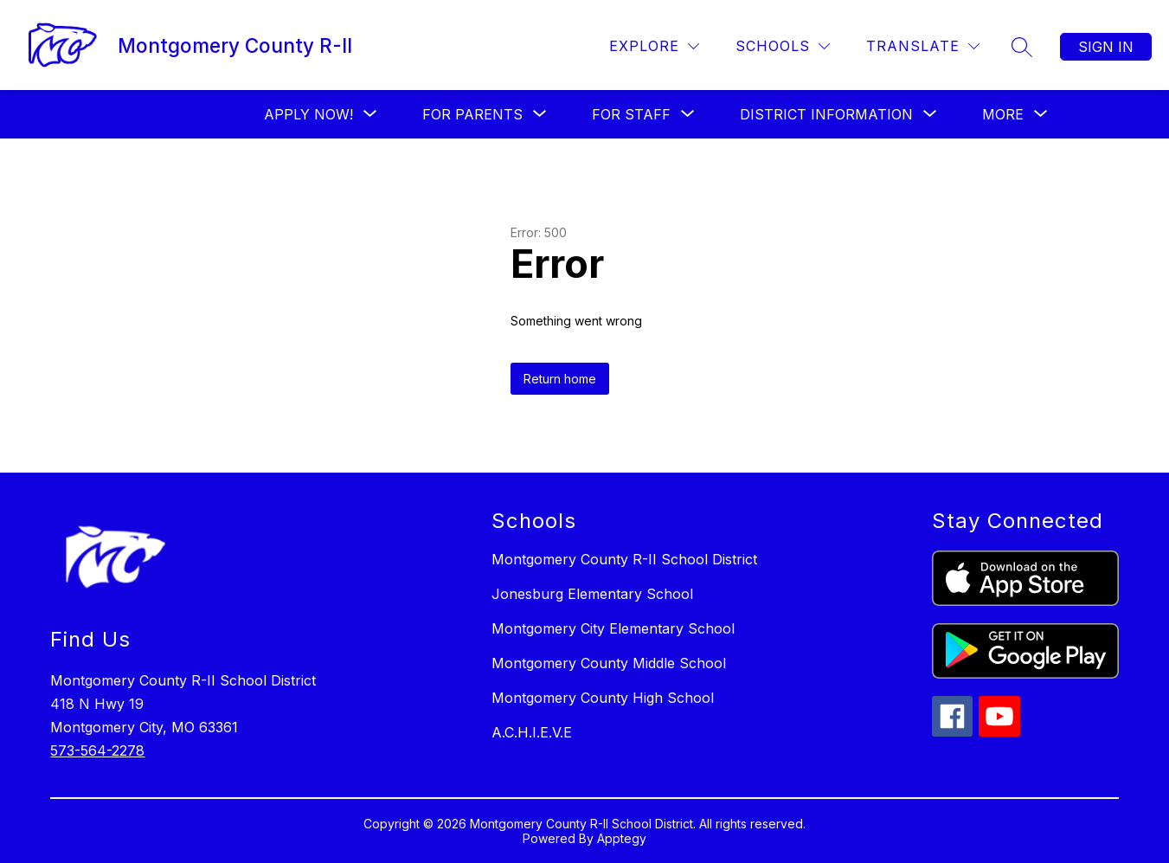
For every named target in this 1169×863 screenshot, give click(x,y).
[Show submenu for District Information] (826, 114)
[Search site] (1022, 46)
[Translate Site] (923, 46)
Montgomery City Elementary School (613, 628)
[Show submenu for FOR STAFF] (631, 114)
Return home (559, 378)
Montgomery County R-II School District (624, 559)
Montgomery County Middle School (608, 663)
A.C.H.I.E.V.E (531, 732)
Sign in (1106, 46)
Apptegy (621, 838)
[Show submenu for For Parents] (472, 114)
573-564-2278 (97, 750)
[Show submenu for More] (1003, 114)
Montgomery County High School (602, 697)
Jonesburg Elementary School (592, 593)
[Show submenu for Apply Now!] (308, 114)
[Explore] (654, 46)
